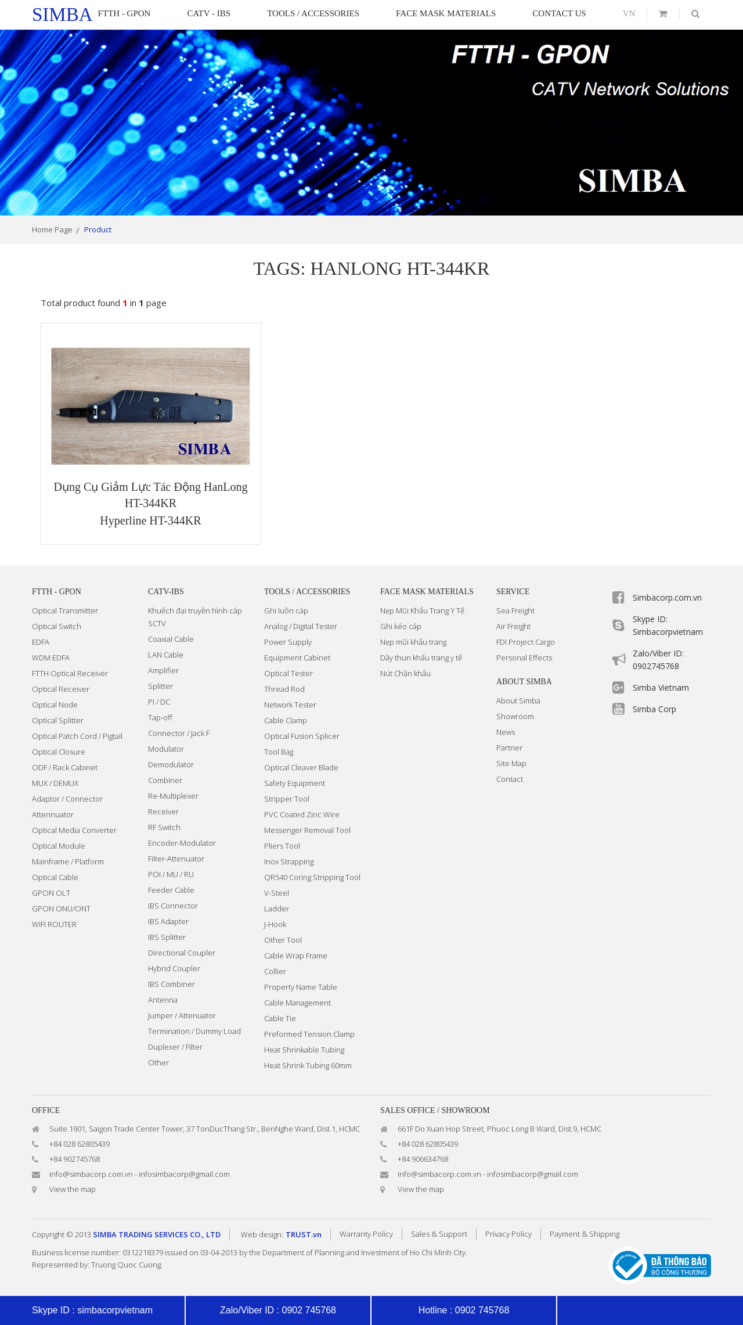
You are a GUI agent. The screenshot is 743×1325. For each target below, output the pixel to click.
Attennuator (53, 814)
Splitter (160, 686)
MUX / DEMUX (55, 783)
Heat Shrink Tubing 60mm (308, 1065)
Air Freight (513, 626)
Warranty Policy (366, 1234)
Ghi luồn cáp (286, 610)
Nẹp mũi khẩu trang (413, 642)
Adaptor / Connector (67, 798)
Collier (275, 971)
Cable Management (297, 1002)
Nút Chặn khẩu (405, 673)
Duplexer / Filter (175, 1047)
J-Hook (275, 924)
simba (62, 14)
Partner (509, 747)
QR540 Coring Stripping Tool (312, 877)
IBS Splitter (167, 937)
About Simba (518, 700)
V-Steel (276, 893)
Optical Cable (55, 877)
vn (629, 13)
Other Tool (283, 940)
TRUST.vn (304, 1234)
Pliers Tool (282, 846)
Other (158, 1062)
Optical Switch (56, 626)
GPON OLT (51, 893)
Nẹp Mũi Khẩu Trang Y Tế (422, 610)
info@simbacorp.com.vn (91, 1174)
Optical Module (58, 846)
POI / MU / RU (171, 874)
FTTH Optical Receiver (70, 673)
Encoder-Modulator (182, 843)
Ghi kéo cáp (400, 626)
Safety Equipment (294, 783)
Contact (509, 779)
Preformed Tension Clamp (309, 1034)
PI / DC (159, 701)
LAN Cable (165, 654)
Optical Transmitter (65, 610)
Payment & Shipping (584, 1234)
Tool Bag (278, 751)
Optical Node (55, 704)
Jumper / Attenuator (182, 1015)
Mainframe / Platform (68, 861)
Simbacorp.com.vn (667, 597)
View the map (72, 1189)
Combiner (165, 780)
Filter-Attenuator (176, 858)
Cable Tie (280, 1018)
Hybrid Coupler (174, 968)
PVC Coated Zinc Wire (302, 814)
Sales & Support (439, 1234)
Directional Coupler (181, 952)
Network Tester (290, 704)
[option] (371, 123)
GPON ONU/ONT (61, 908)
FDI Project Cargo (525, 642)
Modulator (166, 749)
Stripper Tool (286, 798)
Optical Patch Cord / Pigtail (77, 736)
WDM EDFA (51, 657)
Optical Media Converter (74, 830)
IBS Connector (173, 905)
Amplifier (163, 670)
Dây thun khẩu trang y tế (421, 657)
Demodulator (171, 764)
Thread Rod (284, 689)
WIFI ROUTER (54, 924)
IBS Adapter (168, 921)
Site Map (511, 763)
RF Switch (164, 827)
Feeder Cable (171, 890)
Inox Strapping (288, 861)
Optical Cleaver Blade (301, 767)
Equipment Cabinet (297, 657)
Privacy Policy (508, 1234)
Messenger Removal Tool (307, 830)
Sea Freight (515, 610)
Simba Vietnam (661, 687)
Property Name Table (300, 987)
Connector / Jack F (179, 733)
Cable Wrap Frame (295, 955)
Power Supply (288, 642)
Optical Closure (58, 751)
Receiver (163, 811)
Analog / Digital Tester (300, 626)
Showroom (515, 716)
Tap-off (160, 717)
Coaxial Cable (171, 639)
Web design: (262, 1234)
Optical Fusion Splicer (302, 736)
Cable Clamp (285, 720)
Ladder (276, 908)
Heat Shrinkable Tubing (304, 1049)
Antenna (163, 999)
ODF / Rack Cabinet (65, 767)
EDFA (40, 642)
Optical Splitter (58, 720)
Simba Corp (654, 708)
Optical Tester (288, 673)
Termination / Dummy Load (194, 1031)
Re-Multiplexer (173, 796)
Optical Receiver (60, 689)
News (505, 732)
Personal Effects (524, 657)
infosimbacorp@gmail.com (184, 1174)
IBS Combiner (171, 984)
